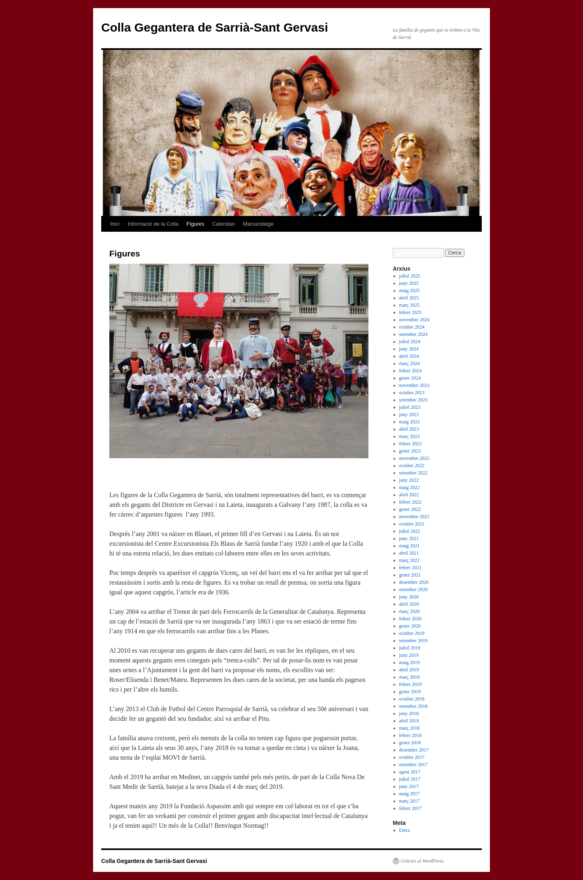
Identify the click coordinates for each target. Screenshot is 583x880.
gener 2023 (410, 451)
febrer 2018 (410, 735)
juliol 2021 (409, 531)
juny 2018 (409, 713)
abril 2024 (409, 356)
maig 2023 (409, 422)
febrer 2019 (410, 684)
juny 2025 (409, 283)
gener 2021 (410, 575)
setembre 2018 (413, 706)
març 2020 (409, 611)
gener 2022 (410, 509)
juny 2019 (409, 655)
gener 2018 (410, 742)
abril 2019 (409, 670)
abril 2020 (409, 604)
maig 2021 (409, 546)
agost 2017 (409, 772)
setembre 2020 (413, 589)
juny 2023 (409, 414)
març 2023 (409, 436)
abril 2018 (409, 721)
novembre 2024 (414, 320)
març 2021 (409, 560)
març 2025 (409, 305)
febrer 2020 (410, 619)
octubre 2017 (412, 757)
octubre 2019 (412, 633)
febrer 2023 (410, 443)
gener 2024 (410, 378)
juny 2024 (409, 349)
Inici (114, 224)
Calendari (223, 224)
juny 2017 (409, 786)
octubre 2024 (412, 327)
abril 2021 (409, 553)
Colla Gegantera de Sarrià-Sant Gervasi (214, 27)
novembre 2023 (414, 385)
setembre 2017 (413, 764)
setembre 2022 (413, 473)
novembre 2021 (414, 516)
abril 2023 (409, 429)
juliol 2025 (409, 276)
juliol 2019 (409, 648)
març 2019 (409, 677)
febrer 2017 (410, 808)
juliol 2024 (409, 341)
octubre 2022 (412, 465)
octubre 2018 (412, 699)
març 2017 (409, 801)
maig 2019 (409, 662)
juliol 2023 (409, 407)
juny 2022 (409, 480)
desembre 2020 (414, 582)
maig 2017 (409, 794)
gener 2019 (410, 691)
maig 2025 (409, 290)
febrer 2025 (410, 312)
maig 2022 (409, 487)
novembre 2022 (414, 458)
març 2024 (409, 363)
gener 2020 (410, 626)
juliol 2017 (409, 779)
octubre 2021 (412, 524)
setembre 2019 (413, 640)
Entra (404, 830)
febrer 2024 (410, 371)
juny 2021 (409, 538)
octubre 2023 (412, 392)
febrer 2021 (410, 567)
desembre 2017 (414, 750)
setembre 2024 (413, 334)
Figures (195, 224)
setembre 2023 (413, 400)
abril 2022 (409, 495)
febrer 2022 (410, 502)
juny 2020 (409, 597)
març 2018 (409, 728)
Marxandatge (258, 224)
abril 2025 (409, 298)
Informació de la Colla (153, 224)
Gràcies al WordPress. (423, 861)
